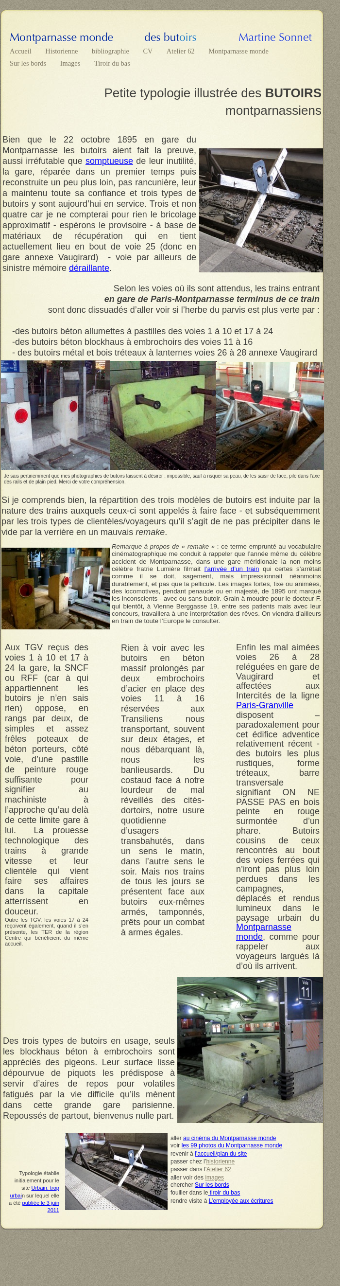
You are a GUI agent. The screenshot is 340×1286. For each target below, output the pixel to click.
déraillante (89, 268)
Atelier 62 (182, 51)
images (214, 1177)
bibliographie (111, 51)
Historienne (62, 51)
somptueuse (109, 161)
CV (148, 51)
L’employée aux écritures (241, 1200)
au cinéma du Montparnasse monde (229, 1138)
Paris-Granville (264, 705)
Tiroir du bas (112, 63)
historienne (220, 1161)
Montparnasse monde (238, 51)
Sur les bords (29, 63)
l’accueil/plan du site (221, 1153)
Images (71, 63)
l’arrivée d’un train (231, 568)
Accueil (21, 51)
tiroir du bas (224, 1192)
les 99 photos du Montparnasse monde (232, 1145)
